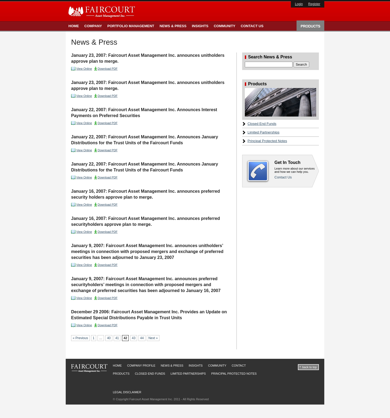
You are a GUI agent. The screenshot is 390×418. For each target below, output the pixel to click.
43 (133, 338)
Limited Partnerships (264, 132)
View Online (84, 68)
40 (108, 338)
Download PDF (108, 68)
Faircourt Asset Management (89, 368)
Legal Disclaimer (127, 392)
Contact (239, 365)
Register (314, 4)
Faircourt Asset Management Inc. (102, 11)
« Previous (80, 338)
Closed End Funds (262, 124)
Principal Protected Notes (267, 141)
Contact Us (252, 26)
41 (117, 338)
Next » (153, 338)
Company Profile (141, 365)
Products (310, 25)
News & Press (173, 26)
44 (142, 338)
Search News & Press (270, 57)
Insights (200, 26)
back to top (309, 367)
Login (299, 4)
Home (73, 26)
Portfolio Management (130, 26)
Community (224, 26)
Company (93, 26)
